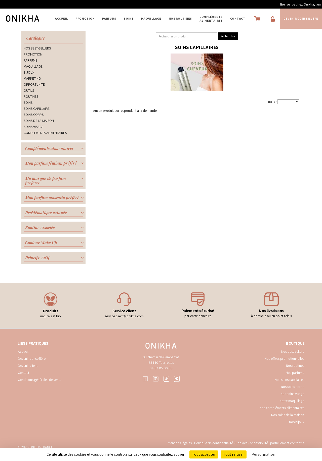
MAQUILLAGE (151, 18)
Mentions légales (180, 443)
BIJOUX (29, 72)
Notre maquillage (291, 400)
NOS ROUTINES (180, 18)
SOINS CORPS (34, 114)
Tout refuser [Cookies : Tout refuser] (233, 454)
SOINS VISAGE (34, 126)
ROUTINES (31, 96)
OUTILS (29, 90)
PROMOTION (85, 18)
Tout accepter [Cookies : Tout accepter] (204, 454)
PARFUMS (109, 18)
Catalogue (35, 38)
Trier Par (271, 102)
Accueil (61, 18)
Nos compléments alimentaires (282, 407)
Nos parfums (295, 372)
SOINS (129, 18)
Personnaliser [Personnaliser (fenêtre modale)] (264, 454)
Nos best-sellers (292, 351)
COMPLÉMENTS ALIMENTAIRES (211, 18)
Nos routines (295, 365)
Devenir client (27, 365)
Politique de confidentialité (214, 443)
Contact (237, 18)
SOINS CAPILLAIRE (37, 108)
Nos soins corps (292, 386)
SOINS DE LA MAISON (39, 120)
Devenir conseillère (32, 358)
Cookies (241, 443)
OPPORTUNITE (34, 84)
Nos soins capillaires (289, 379)
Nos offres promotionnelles (284, 358)
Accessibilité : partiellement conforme (277, 443)
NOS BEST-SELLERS (37, 48)
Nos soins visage (292, 393)
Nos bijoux (296, 422)
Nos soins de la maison (287, 415)
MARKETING (32, 78)
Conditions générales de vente (39, 379)
